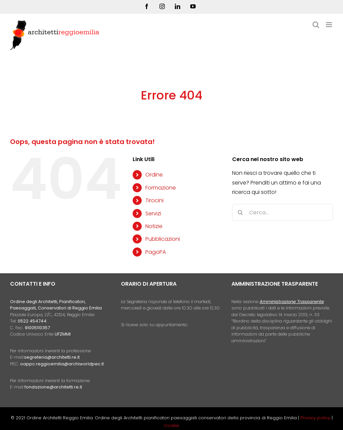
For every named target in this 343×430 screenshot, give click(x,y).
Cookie (171, 425)
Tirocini (154, 200)
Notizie (153, 226)
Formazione (160, 188)
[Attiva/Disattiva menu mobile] (329, 24)
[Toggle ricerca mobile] (316, 24)
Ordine (154, 174)
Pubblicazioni (162, 239)
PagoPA (155, 252)
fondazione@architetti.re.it (53, 387)
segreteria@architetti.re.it (52, 357)
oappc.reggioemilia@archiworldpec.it (62, 364)
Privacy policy (316, 418)
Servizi (153, 213)
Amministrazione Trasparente (292, 301)
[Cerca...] (282, 212)
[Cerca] (240, 212)
